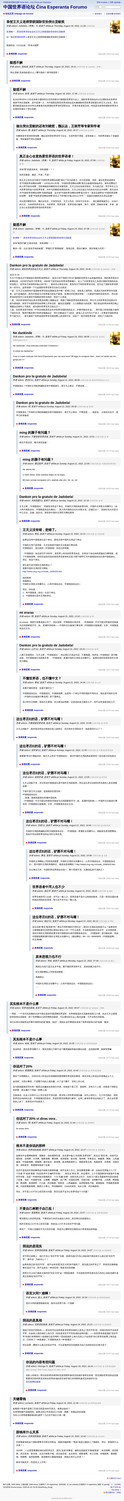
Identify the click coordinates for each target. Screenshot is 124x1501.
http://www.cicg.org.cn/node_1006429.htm (42, 571)
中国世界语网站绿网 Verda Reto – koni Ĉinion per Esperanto (27, 2)
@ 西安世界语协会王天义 (99, 380)
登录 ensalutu (102, 2)
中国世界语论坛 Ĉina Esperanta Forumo (45, 7)
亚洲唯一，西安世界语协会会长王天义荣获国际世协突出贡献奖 (35, 31)
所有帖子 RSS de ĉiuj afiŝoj (116, 1487)
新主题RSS (110, 1492)
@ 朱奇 (91, 130)
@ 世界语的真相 (90, 1043)
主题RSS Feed (115, 1478)
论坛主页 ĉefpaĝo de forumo (19, 13)
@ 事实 (110, 891)
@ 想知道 (90, 94)
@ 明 (106, 437)
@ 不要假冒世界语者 (107, 464)
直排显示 (98, 14)
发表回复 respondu (18, 54)
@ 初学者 (103, 777)
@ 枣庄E (89, 407)
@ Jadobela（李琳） (94, 67)
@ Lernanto (100, 1436)
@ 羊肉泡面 (99, 534)
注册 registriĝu (115, 2)
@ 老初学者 (105, 825)
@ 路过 (111, 961)
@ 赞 (21, 164)
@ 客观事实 (89, 1123)
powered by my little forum (62, 1498)
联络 (119, 1492)
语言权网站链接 (33, 1382)
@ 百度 (104, 856)
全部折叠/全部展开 (113, 14)
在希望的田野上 (20, 37)
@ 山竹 (98, 682)
